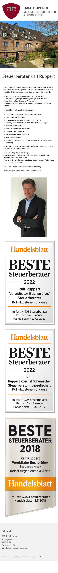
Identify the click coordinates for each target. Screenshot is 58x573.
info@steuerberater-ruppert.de (14, 548)
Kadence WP (37, 557)
